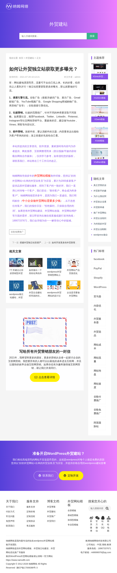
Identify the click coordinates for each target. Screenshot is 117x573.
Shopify (98, 277)
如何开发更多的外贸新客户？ (66, 242)
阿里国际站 (97, 424)
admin (77, 77)
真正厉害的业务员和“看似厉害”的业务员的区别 (99, 185)
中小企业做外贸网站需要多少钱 (41, 200)
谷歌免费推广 (17, 232)
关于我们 (10, 507)
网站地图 (108, 524)
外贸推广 (51, 516)
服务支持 (31, 507)
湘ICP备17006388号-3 (27, 568)
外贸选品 (97, 333)
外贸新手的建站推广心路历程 (98, 190)
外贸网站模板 (42, 175)
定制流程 (31, 516)
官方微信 (96, 524)
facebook (99, 259)
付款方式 (10, 512)
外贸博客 (51, 507)
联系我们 (10, 526)
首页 (21, 58)
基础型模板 (73, 515)
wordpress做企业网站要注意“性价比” (99, 235)
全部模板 (72, 511)
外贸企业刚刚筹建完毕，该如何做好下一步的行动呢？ (98, 229)
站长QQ (102, 522)
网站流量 (97, 359)
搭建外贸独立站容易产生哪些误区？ (37, 242)
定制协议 (31, 521)
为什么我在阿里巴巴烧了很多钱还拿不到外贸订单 (98, 196)
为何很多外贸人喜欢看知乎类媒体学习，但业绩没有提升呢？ (98, 224)
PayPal (98, 268)
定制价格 (31, 512)
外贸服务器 (97, 320)
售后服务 (31, 526)
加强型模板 (73, 520)
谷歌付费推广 (97, 398)
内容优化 (97, 307)
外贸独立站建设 (41, 548)
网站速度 (97, 385)
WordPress (100, 287)
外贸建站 (30, 58)
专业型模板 (73, 525)
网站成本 (97, 346)
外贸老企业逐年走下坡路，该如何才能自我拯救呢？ (98, 201)
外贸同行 (51, 521)
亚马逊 (97, 296)
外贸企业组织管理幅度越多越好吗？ (98, 218)
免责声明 (10, 521)
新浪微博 (91, 524)
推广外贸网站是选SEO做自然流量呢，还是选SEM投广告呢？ (98, 212)
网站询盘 (97, 372)
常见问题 (10, 516)
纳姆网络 (33, 564)
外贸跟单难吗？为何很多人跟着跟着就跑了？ (98, 207)
